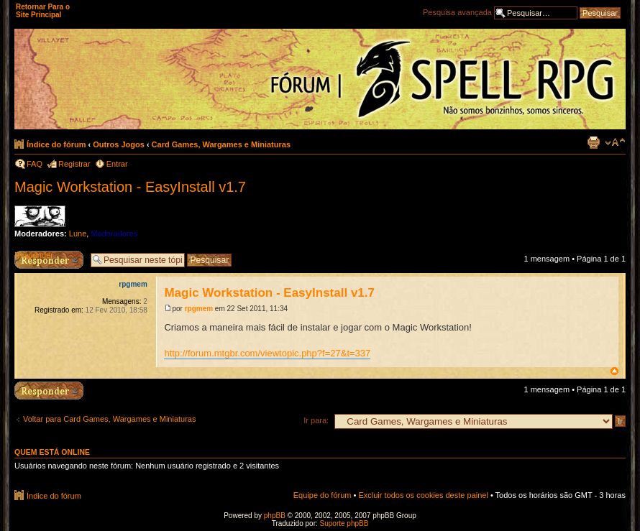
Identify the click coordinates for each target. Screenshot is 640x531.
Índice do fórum (56, 144)
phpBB (274, 516)
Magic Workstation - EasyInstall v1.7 (130, 187)
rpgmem (199, 309)
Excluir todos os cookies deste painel (423, 495)
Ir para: (316, 420)
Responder (33, 255)
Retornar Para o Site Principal (43, 11)
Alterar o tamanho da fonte (615, 142)
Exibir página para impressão (593, 142)
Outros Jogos (119, 144)
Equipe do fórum (322, 495)
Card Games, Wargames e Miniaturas (221, 144)
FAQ (34, 164)
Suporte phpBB (344, 523)
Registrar (74, 164)
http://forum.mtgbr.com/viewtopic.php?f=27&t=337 (267, 353)
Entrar (117, 164)
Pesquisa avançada (457, 12)
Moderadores (114, 233)
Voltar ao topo (614, 371)
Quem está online (52, 452)
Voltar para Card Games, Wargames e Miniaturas (109, 419)
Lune (77, 233)
